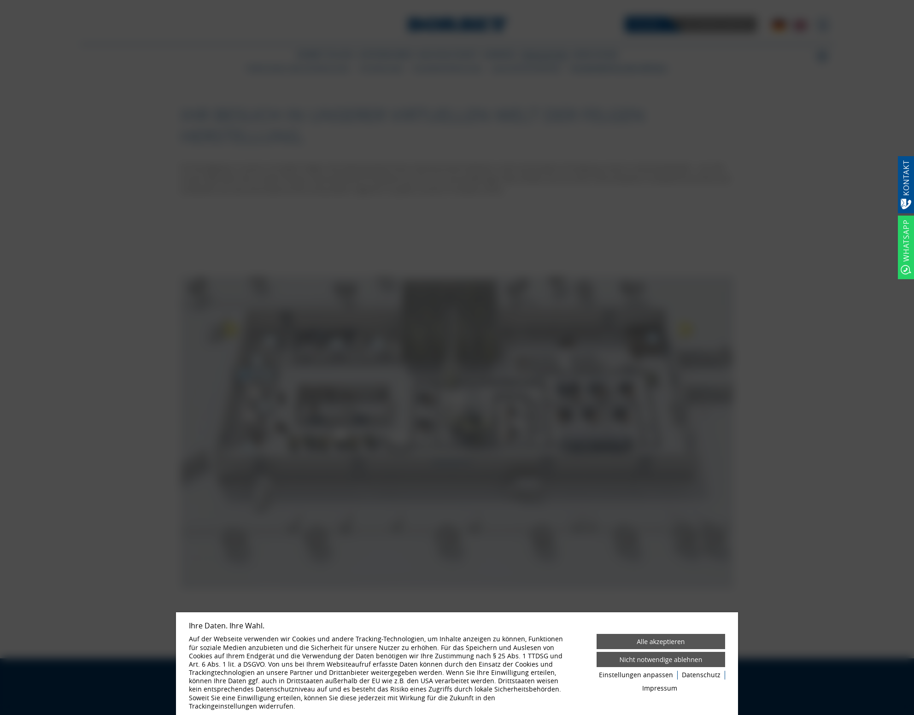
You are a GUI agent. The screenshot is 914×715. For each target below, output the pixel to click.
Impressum (659, 688)
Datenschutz (701, 675)
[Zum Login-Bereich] (2, 2)
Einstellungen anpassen (636, 675)
